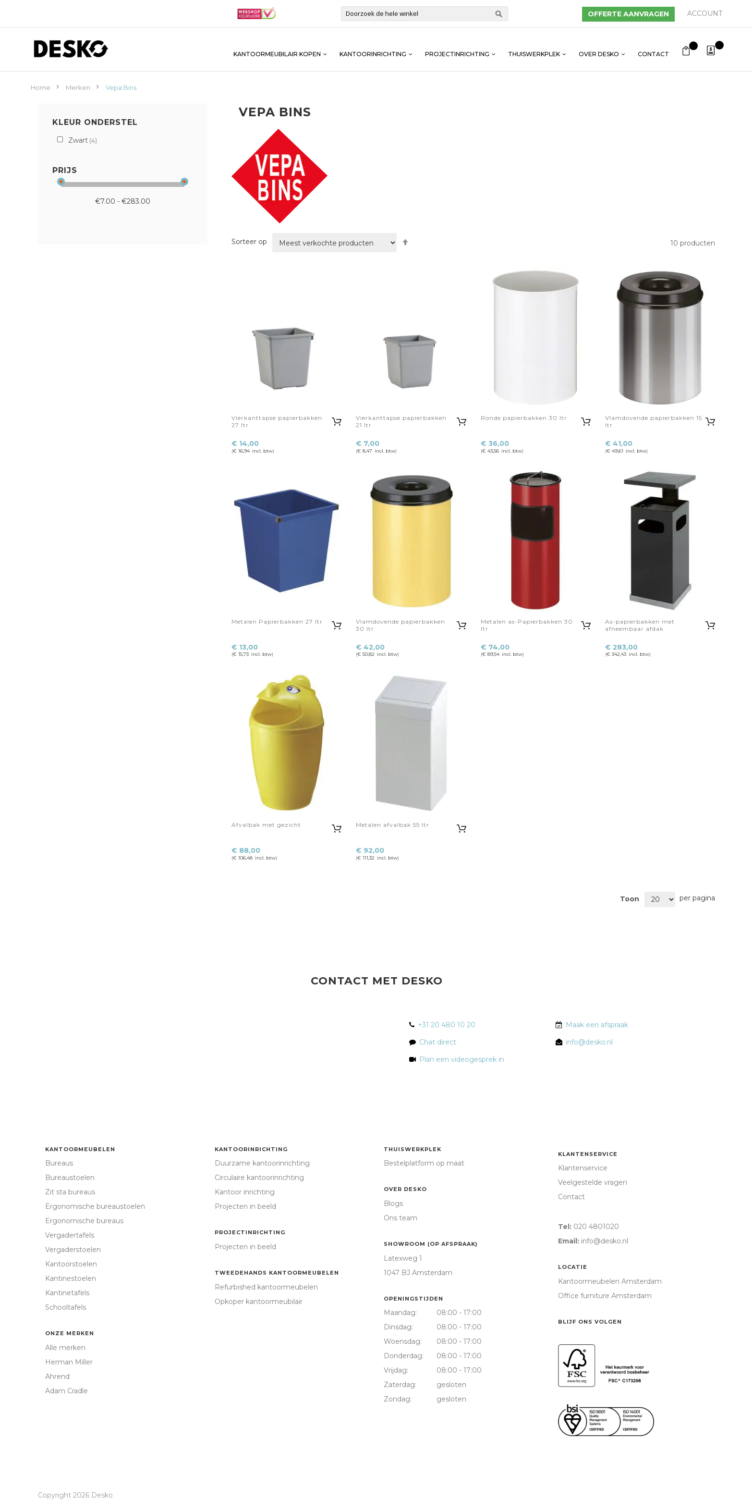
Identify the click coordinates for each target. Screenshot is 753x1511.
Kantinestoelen (70, 1278)
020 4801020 (596, 1226)
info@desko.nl (589, 1042)
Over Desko (599, 49)
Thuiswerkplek (534, 49)
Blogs (393, 1203)
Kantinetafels (67, 1293)
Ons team (400, 1218)
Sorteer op (249, 241)
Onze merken (69, 1333)
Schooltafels (65, 1307)
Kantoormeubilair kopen (277, 49)
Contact (653, 49)
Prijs (64, 170)
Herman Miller (69, 1362)
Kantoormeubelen (80, 1149)
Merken (79, 87)
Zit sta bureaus (70, 1192)
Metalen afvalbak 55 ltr (392, 824)
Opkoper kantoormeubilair (259, 1301)
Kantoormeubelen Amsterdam (610, 1281)
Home (41, 87)
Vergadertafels (69, 1235)
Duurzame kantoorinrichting (262, 1163)
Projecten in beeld (245, 1206)
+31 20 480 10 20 (446, 1024)
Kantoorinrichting (373, 49)
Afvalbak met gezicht (266, 824)
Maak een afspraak (597, 1024)
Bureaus (59, 1163)
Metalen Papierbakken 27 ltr (277, 621)
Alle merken (65, 1347)
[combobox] (424, 13)
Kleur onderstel (95, 122)
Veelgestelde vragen (592, 1182)
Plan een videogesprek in (459, 1059)
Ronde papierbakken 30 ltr (524, 417)
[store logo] (70, 48)
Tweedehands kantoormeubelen (277, 1272)
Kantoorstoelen (71, 1264)
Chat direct (437, 1042)
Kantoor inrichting (245, 1192)
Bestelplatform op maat (424, 1163)
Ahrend (57, 1376)
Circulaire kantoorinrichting (259, 1177)
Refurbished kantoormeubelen (266, 1287)
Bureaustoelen (70, 1177)
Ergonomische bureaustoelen (95, 1206)
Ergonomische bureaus (84, 1220)
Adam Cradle (66, 1391)
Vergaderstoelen (73, 1249)
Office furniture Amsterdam (605, 1295)
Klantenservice (588, 1154)
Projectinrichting (457, 49)
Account (704, 13)
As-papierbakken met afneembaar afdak (640, 625)
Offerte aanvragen (628, 14)
